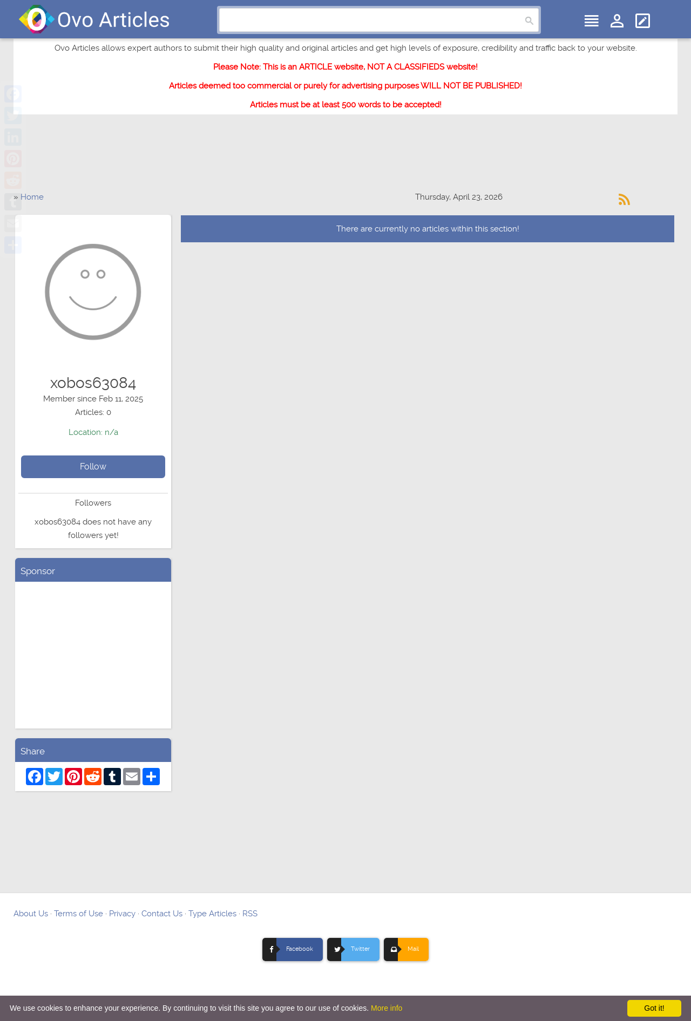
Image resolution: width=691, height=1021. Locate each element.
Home (32, 197)
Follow (93, 466)
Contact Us (161, 913)
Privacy (122, 913)
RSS (250, 913)
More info (386, 1008)
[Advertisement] (345, 158)
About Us (30, 913)
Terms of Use (78, 913)
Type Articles (212, 913)
